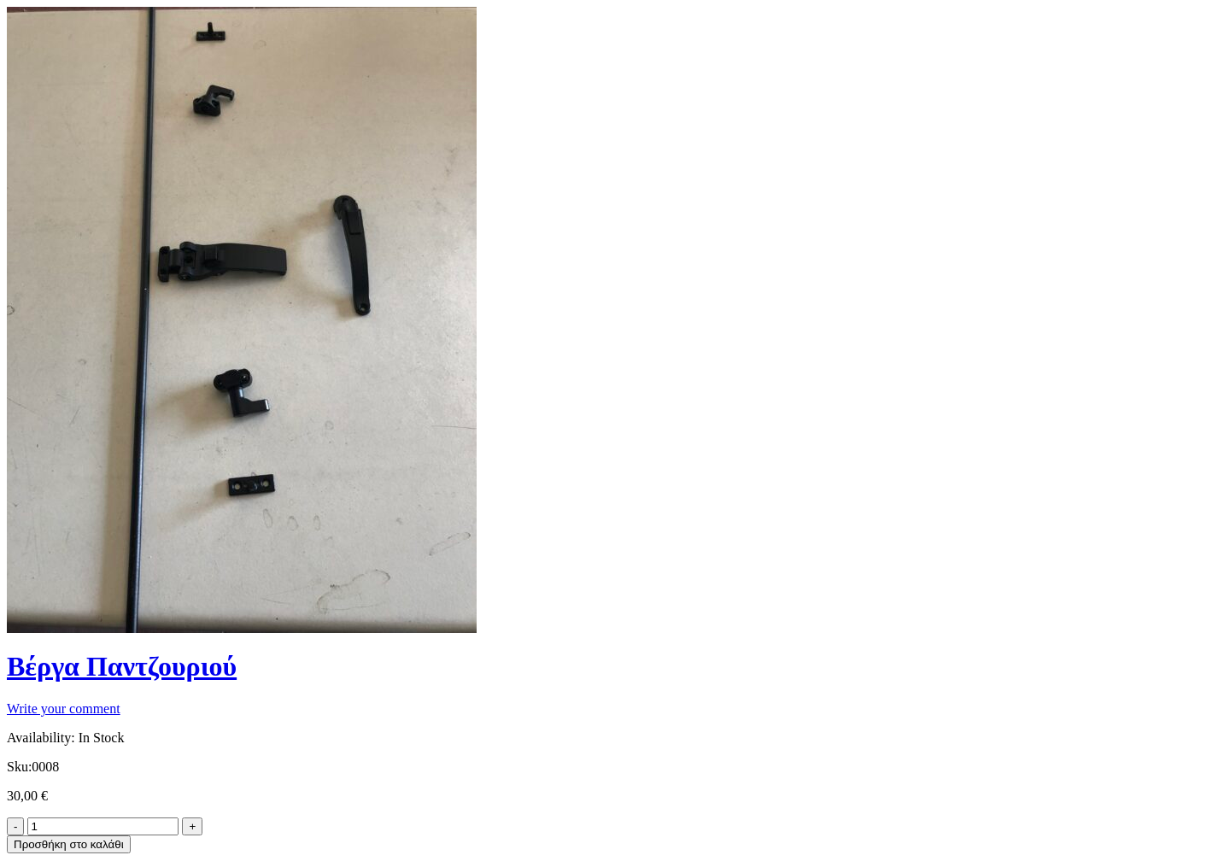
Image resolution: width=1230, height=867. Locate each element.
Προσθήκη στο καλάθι (69, 844)
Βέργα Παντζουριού (122, 666)
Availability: (41, 737)
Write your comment (63, 708)
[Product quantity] (103, 826)
